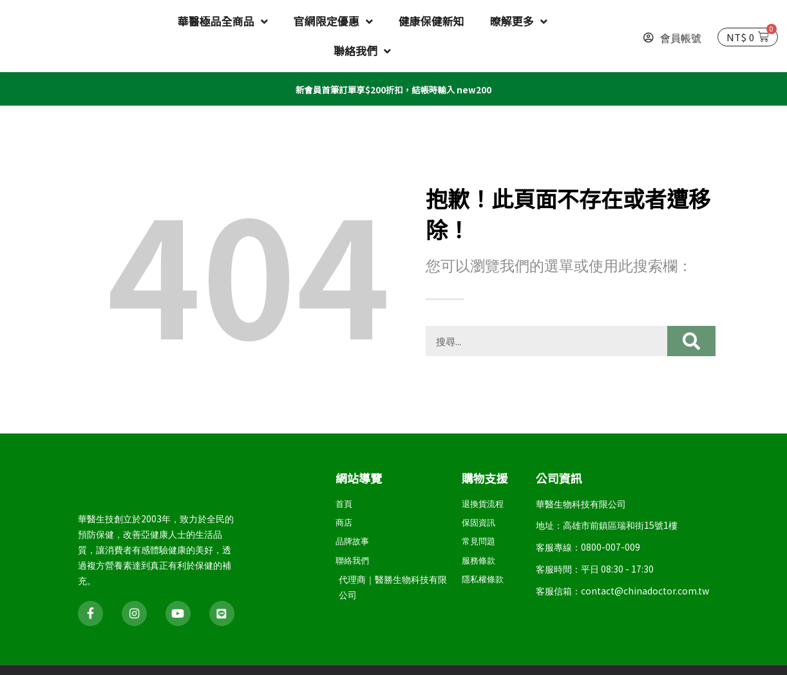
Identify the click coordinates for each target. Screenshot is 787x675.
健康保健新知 (431, 21)
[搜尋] (691, 340)
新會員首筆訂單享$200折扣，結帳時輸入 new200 (393, 89)
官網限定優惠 (333, 21)
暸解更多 (518, 21)
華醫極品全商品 (223, 21)
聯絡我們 (362, 51)
